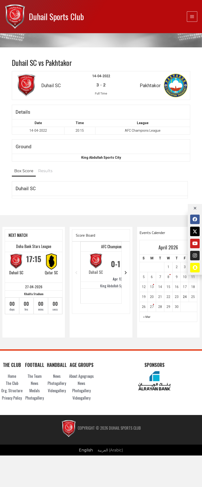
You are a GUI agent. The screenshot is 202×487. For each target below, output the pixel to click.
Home (12, 376)
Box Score (23, 171)
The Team (34, 376)
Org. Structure (11, 390)
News (34, 383)
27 (152, 307)
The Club (12, 383)
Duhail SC (16, 272)
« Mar (146, 317)
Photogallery (34, 398)
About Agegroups (81, 376)
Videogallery (57, 390)
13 (152, 287)
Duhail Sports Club (56, 16)
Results (45, 171)
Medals (34, 390)
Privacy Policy (12, 398)
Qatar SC (51, 272)
